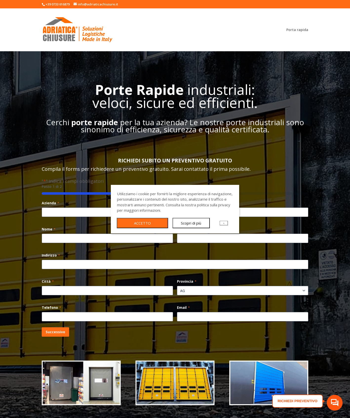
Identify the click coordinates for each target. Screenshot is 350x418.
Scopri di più (191, 223)
